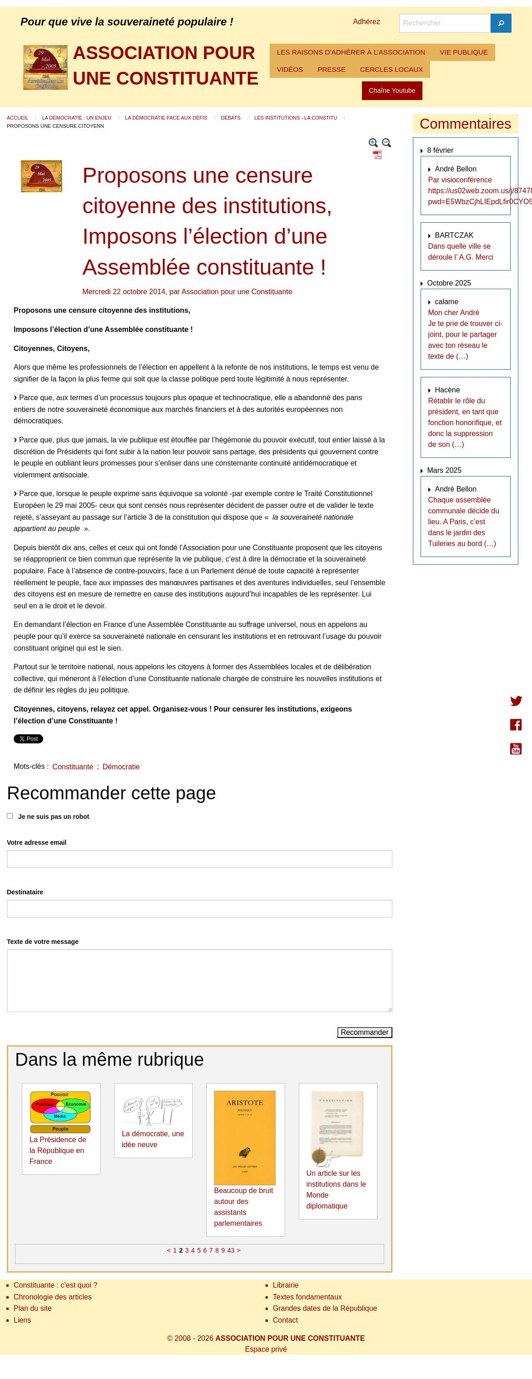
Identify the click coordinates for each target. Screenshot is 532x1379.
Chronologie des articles (53, 1297)
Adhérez (366, 21)
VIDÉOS (290, 69)
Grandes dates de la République (325, 1308)
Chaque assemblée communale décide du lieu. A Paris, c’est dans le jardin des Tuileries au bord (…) (464, 521)
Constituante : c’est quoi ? (55, 1285)
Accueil (18, 117)
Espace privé (266, 1349)
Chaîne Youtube (392, 90)
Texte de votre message (43, 941)
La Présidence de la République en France (58, 1150)
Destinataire (25, 892)
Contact (285, 1320)
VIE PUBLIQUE (464, 52)
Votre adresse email (36, 842)
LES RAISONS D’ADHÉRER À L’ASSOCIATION (351, 52)
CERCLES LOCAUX (391, 69)
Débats (231, 117)
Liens (22, 1320)
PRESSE (331, 69)
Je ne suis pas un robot (48, 816)
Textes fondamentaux (307, 1297)
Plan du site (33, 1308)
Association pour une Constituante (236, 292)
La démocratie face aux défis (167, 117)
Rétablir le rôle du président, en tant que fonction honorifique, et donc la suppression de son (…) (465, 422)
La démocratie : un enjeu (77, 117)
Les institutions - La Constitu (296, 117)
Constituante (72, 767)
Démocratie (121, 767)
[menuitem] (351, 52)
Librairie (286, 1285)
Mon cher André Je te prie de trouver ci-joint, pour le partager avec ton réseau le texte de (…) (465, 334)
